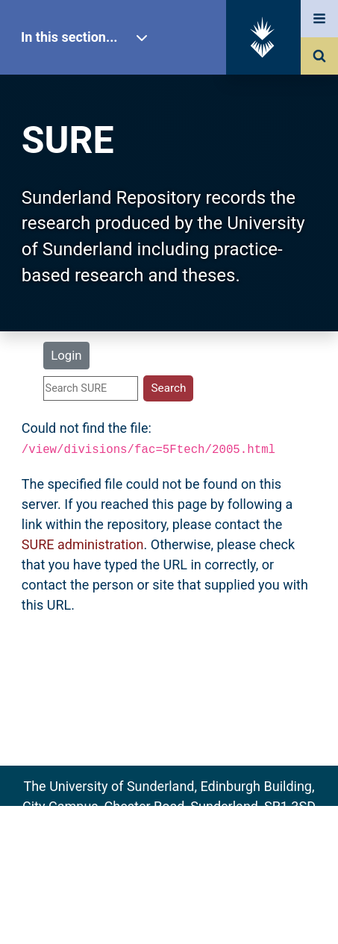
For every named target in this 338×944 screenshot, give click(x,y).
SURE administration (83, 544)
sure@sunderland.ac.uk (189, 826)
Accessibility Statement (168, 908)
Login (66, 355)
